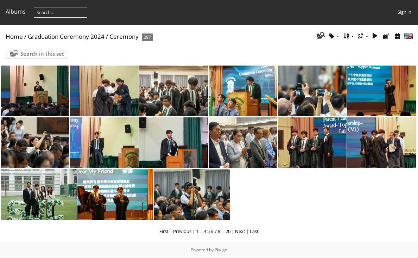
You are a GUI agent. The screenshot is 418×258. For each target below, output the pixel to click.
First (164, 231)
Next (240, 231)
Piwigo (221, 250)
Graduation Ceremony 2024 (66, 36)
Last (254, 231)
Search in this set (42, 53)
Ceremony (124, 36)
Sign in (404, 12)
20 (228, 231)
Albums (16, 12)
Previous (182, 231)
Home (14, 36)
